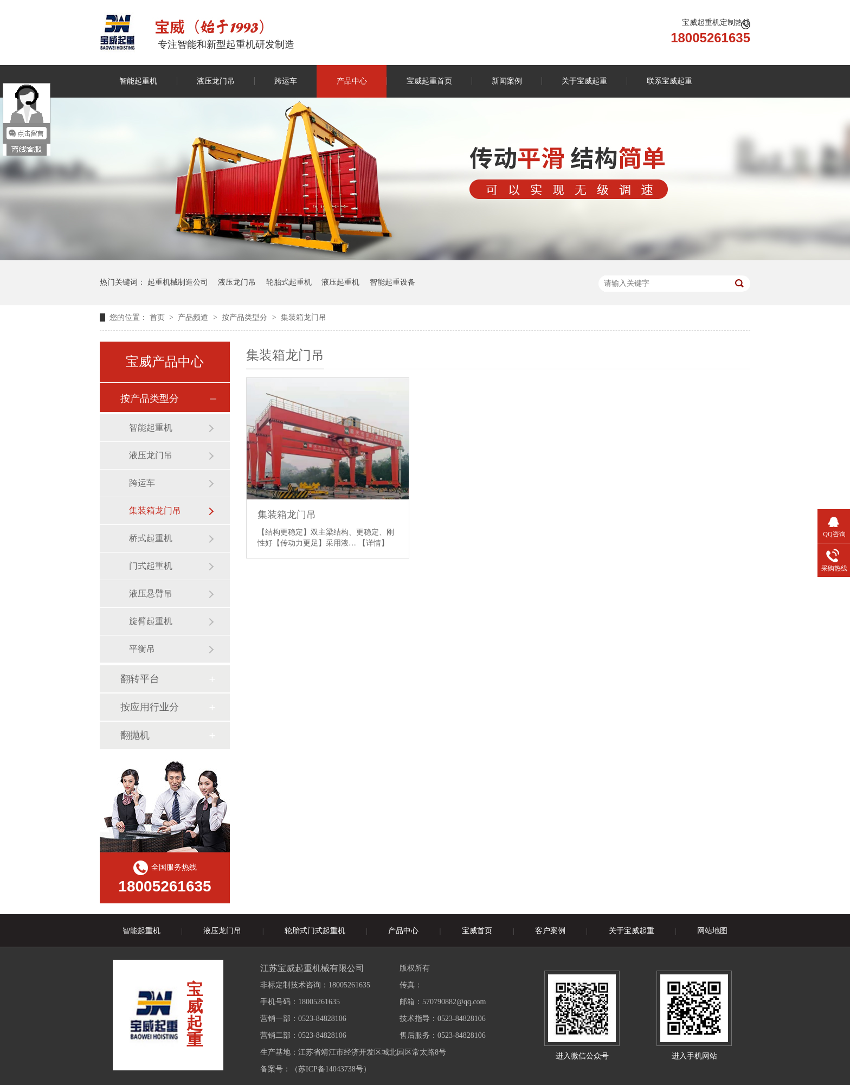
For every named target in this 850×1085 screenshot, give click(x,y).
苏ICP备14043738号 (330, 1069)
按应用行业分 (149, 707)
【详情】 (373, 543)
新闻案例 (507, 81)
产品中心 (352, 81)
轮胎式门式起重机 (315, 931)
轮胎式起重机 (289, 282)
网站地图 (712, 931)
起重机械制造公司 (177, 282)
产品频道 (194, 317)
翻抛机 (135, 735)
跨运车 (285, 81)
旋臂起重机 (150, 621)
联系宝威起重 (669, 81)
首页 (158, 317)
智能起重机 (138, 81)
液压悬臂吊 (150, 593)
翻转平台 (139, 678)
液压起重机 (340, 282)
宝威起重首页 (429, 81)
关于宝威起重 (584, 81)
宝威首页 (477, 931)
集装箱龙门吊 (303, 317)
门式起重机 (150, 565)
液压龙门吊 (216, 81)
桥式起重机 (150, 538)
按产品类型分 (245, 317)
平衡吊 (142, 648)
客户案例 (550, 931)
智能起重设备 (392, 282)
